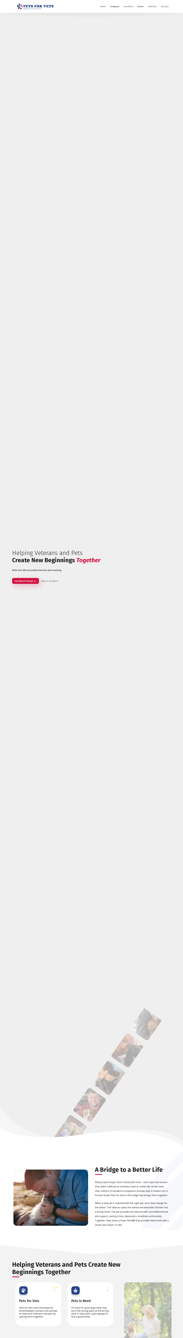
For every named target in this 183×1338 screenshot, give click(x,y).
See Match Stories (25, 581)
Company (114, 6)
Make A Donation (50, 581)
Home (103, 6)
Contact (165, 6)
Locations (128, 6)
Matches (152, 6)
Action (141, 6)
